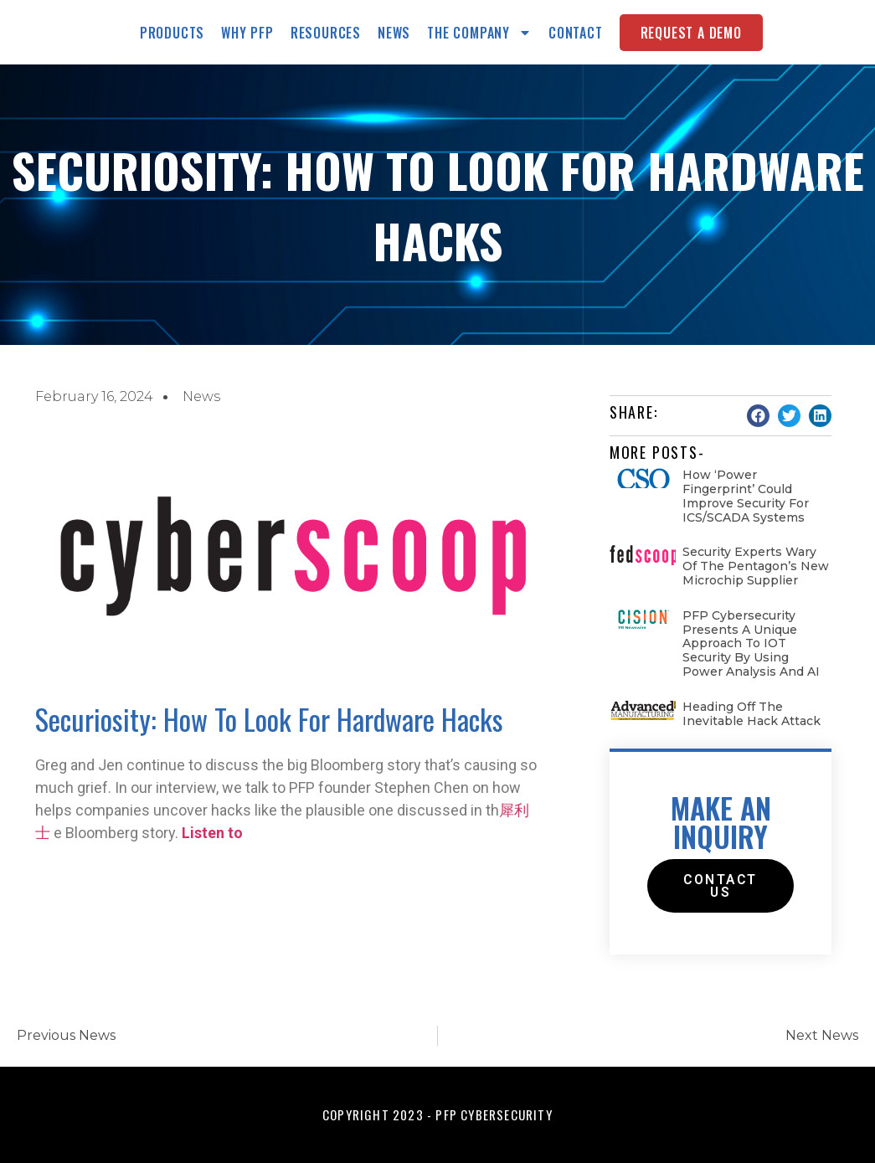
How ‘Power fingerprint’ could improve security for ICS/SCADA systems (745, 495)
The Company (479, 33)
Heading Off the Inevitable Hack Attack (751, 713)
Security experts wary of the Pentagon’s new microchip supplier (755, 566)
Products (172, 33)
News (394, 33)
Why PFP (247, 33)
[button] (758, 415)
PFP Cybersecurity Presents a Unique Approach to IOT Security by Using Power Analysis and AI (751, 643)
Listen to (212, 832)
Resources (326, 33)
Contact (575, 33)
